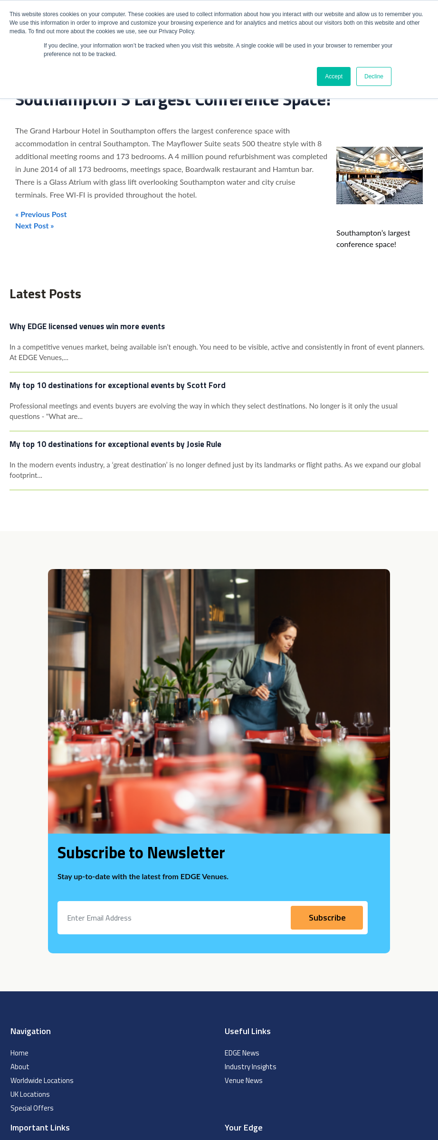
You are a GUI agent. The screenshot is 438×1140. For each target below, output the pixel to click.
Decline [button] (373, 76)
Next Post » (34, 225)
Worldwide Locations (42, 1080)
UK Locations (30, 1094)
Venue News (244, 1080)
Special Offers (32, 1107)
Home (19, 1052)
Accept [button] (334, 76)
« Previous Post (41, 213)
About (19, 1066)
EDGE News (242, 1052)
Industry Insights (250, 1066)
